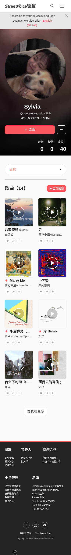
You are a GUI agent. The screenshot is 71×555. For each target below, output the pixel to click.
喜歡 (12, 170)
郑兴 (41, 336)
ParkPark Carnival (41, 505)
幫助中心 (9, 501)
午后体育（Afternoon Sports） (31, 331)
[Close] (66, 16)
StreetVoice (20, 6)
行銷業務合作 (49, 458)
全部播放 (56, 188)
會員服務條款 (11, 493)
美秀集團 (44, 285)
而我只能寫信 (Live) (53, 382)
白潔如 (9, 234)
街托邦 (24, 461)
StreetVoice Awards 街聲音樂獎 (48, 486)
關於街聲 (9, 458)
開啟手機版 (25, 533)
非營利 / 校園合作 (52, 461)
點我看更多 (35, 411)
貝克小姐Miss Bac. (50, 234)
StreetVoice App (43, 533)
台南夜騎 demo (16, 230)
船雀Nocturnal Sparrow (19, 336)
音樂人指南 (26, 458)
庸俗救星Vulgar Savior (19, 285)
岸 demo (47, 331)
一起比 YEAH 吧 (40, 508)
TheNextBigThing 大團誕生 (45, 490)
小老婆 (43, 280)
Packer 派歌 (38, 497)
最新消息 (9, 461)
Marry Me (15, 280)
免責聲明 (9, 497)
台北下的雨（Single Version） (28, 382)
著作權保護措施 (13, 490)
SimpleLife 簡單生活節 (43, 501)
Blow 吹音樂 (38, 493)
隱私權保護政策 (13, 486)
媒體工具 (9, 465)
